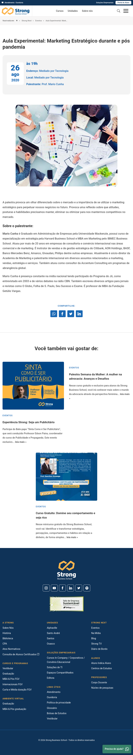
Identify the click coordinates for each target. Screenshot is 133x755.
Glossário (52, 708)
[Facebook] (62, 588)
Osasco (51, 643)
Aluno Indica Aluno (101, 663)
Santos (50, 638)
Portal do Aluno (123, 3)
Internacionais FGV (13, 684)
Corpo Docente (99, 682)
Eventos (38, 21)
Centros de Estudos (101, 668)
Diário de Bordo (99, 649)
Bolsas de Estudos (56, 713)
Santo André (53, 633)
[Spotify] (86, 588)
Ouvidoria (52, 697)
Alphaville (52, 627)
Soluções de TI (54, 667)
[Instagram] (46, 588)
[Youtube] (54, 588)
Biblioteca (8, 638)
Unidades (73, 11)
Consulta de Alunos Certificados (21, 654)
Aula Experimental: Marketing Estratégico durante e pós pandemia (56, 21)
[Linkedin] (70, 588)
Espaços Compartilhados (60, 672)
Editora (50, 678)
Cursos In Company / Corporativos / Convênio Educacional (66, 659)
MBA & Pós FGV (11, 679)
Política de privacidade (59, 702)
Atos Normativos (11, 649)
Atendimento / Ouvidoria (12, 3)
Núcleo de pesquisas (102, 687)
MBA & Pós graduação (14, 709)
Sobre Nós (8, 627)
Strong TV (96, 643)
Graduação (8, 673)
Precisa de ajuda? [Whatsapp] (117, 749)
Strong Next (26, 21)
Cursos (59, 11)
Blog (93, 638)
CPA (5, 643)
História (7, 633)
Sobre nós (87, 11)
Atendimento (53, 692)
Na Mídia (96, 633)
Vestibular (8, 668)
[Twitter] (78, 588)
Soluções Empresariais (104, 3)
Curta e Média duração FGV (17, 689)
